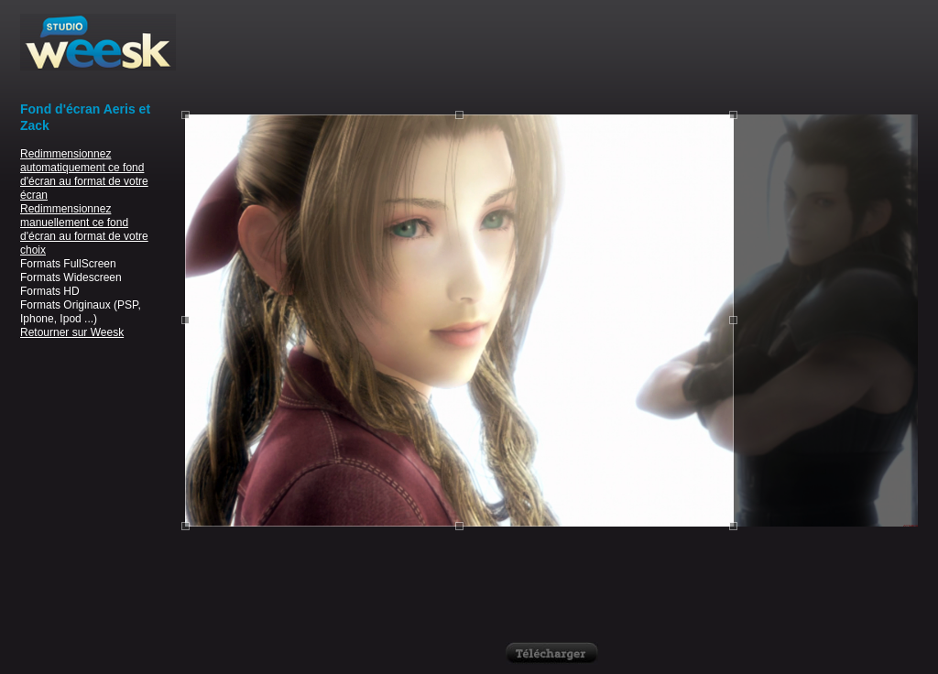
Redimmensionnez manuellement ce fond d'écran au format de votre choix (84, 229)
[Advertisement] (551, 55)
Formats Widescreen (71, 277)
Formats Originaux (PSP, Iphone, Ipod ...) (80, 312)
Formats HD (50, 291)
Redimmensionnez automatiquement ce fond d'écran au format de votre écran (84, 174)
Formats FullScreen (68, 263)
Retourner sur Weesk (72, 332)
